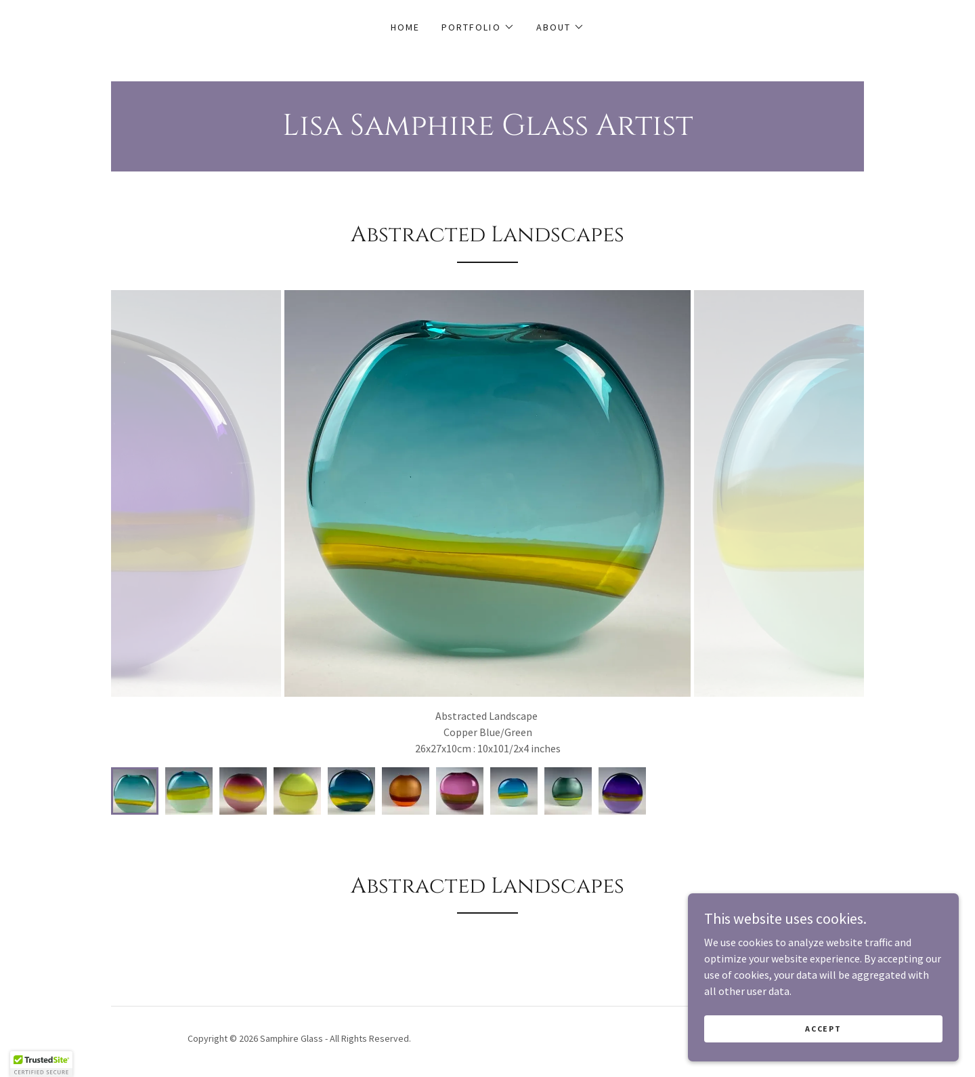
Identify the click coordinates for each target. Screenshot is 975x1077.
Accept (823, 1028)
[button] (477, 27)
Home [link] (405, 27)
